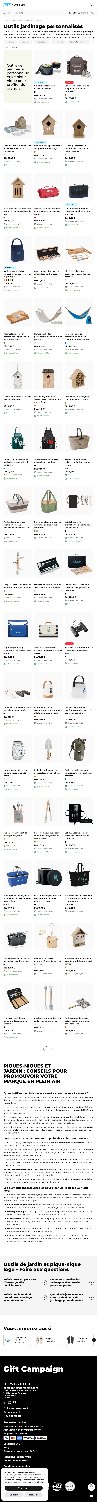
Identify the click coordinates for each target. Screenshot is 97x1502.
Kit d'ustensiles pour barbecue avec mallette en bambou (78, 274)
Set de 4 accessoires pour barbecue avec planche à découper (77, 587)
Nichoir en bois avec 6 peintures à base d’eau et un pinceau (47, 961)
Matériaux (58, 42)
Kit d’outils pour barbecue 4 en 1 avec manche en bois (47, 1019)
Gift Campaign (33, 1369)
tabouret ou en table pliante (69, 1221)
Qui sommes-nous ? (16, 1408)
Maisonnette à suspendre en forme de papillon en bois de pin (17, 211)
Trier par (10, 42)
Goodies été (17, 21)
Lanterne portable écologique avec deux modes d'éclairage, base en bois (48, 710)
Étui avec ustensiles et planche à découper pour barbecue (16, 1021)
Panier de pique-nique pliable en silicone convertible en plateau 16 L (16, 525)
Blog (6, 1447)
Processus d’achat (15, 1422)
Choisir (14, 1495)
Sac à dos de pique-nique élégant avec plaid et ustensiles (77, 89)
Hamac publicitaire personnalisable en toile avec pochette (48, 337)
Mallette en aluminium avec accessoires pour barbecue (47, 586)
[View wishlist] (92, 5)
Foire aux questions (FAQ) (19, 1451)
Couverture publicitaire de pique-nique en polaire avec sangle (47, 211)
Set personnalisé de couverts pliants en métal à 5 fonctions (18, 586)
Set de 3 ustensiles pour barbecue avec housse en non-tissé (77, 836)
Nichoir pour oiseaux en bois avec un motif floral (17, 398)
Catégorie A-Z (12, 1443)
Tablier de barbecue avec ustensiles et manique (46, 460)
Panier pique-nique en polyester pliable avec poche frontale (78, 462)
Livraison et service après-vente (23, 1426)
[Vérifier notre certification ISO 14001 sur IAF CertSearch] (57, 1486)
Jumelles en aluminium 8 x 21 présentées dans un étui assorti (79, 650)
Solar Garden (73, 1238)
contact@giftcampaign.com (21, 1387)
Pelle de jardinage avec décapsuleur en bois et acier (47, 771)
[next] (94, 1340)
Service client (12, 1412)
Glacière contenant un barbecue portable (45, 87)
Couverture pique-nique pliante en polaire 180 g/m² (78, 209)
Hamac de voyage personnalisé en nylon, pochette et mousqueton (77, 337)
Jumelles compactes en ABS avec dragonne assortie (17, 708)
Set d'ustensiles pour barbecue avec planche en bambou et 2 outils (16, 337)
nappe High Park (55, 1207)
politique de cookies (18, 1482)
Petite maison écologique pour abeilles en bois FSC (77, 398)
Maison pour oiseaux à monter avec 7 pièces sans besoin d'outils (77, 148)
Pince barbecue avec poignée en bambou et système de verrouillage (48, 836)
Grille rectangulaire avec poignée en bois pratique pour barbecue (77, 1021)
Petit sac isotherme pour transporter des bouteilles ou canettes (79, 773)
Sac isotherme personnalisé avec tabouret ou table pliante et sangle (47, 898)
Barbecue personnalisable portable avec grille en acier (17, 959)
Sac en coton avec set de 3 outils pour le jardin (16, 834)
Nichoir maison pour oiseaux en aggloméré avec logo (48, 147)
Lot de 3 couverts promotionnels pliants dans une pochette (78, 525)
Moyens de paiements (17, 1433)
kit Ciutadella (60, 1214)
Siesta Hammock (46, 1231)
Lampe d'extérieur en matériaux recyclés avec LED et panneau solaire (78, 710)
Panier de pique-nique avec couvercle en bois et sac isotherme (47, 525)
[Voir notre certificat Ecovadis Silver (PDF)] (70, 1486)
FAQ (91, 13)
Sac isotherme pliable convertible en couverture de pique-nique (17, 274)
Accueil (6, 21)
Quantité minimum (78, 42)
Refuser (33, 1495)
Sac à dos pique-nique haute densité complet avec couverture (17, 148)
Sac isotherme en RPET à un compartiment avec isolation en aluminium (79, 898)
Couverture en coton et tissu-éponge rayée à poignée (48, 648)
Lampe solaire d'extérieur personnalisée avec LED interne (16, 773)
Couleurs (25, 42)
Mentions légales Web (17, 1456)
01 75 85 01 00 (17, 1384)
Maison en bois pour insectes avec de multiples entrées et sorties (78, 961)
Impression (41, 42)
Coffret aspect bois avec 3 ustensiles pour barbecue (46, 272)
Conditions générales (17, 1466)
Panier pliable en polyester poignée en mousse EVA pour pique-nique (18, 898)
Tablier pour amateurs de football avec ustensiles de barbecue (16, 462)
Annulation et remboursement (22, 1429)
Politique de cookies (16, 1460)
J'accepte (23, 1488)
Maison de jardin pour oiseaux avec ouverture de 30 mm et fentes (48, 399)
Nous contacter (13, 1415)
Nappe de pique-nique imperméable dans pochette (17, 648)
